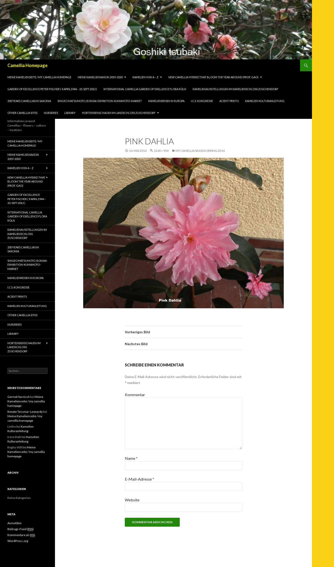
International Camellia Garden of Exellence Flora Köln (144, 89)
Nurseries (51, 112)
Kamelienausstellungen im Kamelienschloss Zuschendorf (235, 89)
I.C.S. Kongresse (202, 101)
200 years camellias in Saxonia (29, 101)
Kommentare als (21, 535)
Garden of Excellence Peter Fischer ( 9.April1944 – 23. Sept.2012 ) (52, 89)
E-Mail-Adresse (139, 479)
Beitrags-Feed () (20, 529)
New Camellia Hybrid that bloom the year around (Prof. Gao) (213, 77)
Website (132, 499)
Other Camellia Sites (22, 112)
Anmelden (14, 523)
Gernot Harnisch (18, 397)
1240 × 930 (161, 151)
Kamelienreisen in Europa (166, 101)
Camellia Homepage (27, 65)
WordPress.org (17, 541)
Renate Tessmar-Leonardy (25, 411)
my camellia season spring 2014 (200, 151)
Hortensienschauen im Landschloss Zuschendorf (118, 112)
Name (131, 458)
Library (70, 112)
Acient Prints (229, 101)
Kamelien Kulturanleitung (264, 101)
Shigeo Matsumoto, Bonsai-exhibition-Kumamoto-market (99, 101)
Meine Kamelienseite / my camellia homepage (39, 77)
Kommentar (135, 394)
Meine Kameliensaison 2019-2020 (100, 77)
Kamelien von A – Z (145, 77)
